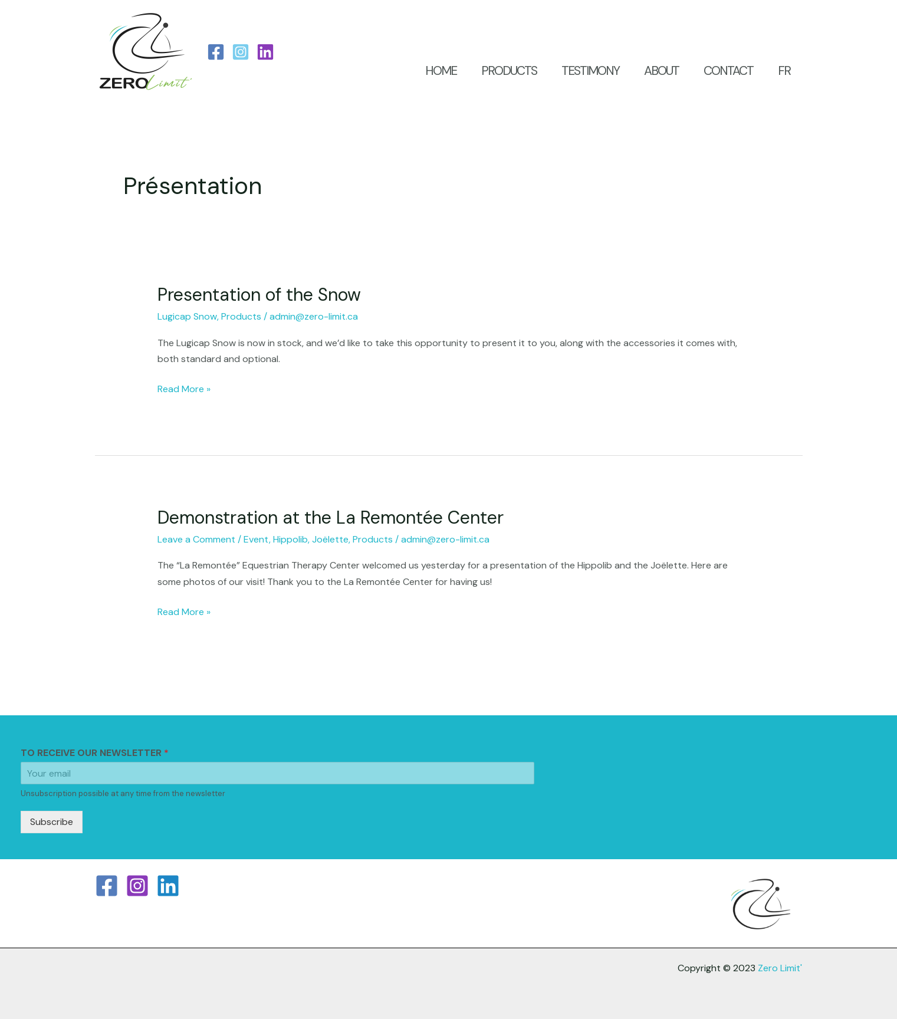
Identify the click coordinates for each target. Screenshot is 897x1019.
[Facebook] (216, 52)
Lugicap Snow (187, 316)
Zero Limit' (780, 968)
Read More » (184, 388)
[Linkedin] (168, 886)
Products (241, 316)
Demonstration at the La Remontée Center (330, 517)
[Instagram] (240, 52)
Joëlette (330, 539)
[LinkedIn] (265, 52)
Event (256, 539)
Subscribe (51, 822)
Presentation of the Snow (259, 294)
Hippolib (290, 539)
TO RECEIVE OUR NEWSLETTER (95, 753)
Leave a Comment (196, 539)
